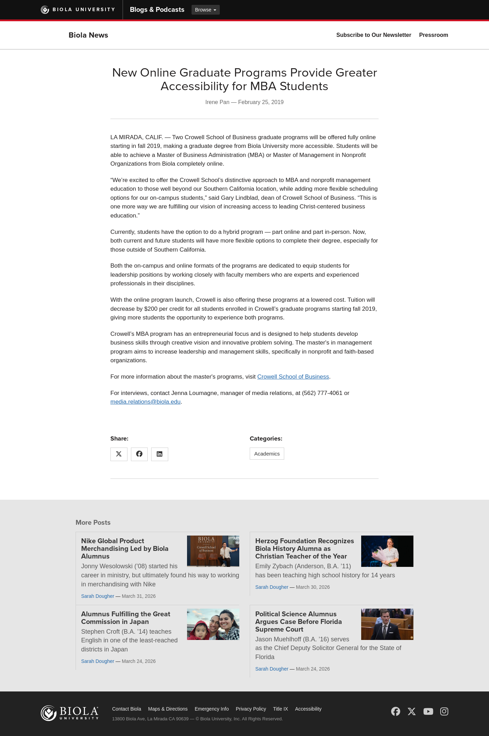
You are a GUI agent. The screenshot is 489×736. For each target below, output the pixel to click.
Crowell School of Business (293, 376)
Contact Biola (126, 709)
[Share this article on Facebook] (139, 454)
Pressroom (433, 35)
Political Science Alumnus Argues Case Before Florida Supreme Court (298, 622)
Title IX (280, 709)
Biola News (88, 35)
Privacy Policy (251, 709)
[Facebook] (395, 711)
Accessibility (308, 709)
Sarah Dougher (97, 596)
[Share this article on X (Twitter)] (118, 454)
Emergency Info (212, 709)
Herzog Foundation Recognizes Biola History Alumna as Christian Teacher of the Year (304, 549)
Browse (205, 10)
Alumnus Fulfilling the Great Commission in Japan (125, 618)
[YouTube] (428, 711)
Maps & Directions (168, 709)
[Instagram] (444, 711)
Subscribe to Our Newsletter (373, 35)
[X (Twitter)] (411, 711)
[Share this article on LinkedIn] (159, 454)
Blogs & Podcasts (157, 10)
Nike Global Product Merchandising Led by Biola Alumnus (125, 549)
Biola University (84, 10)
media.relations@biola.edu (145, 401)
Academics (267, 454)
